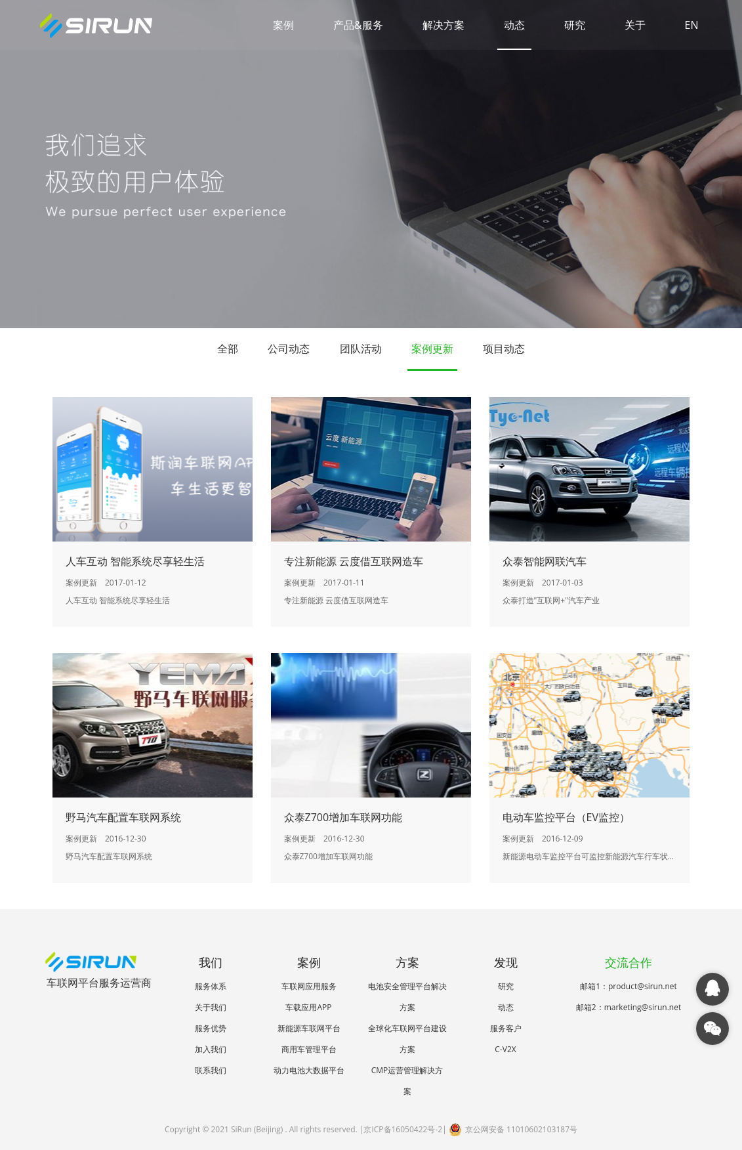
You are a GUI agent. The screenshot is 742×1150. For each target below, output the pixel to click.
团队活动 (361, 348)
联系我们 (210, 1070)
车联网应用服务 (309, 986)
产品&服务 (358, 25)
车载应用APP (308, 1007)
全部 (227, 348)
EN (692, 25)
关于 (635, 25)
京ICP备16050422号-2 (402, 1129)
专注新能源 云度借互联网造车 (353, 561)
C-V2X (505, 1049)
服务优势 (210, 1028)
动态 (514, 25)
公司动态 (289, 348)
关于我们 (210, 1007)
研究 (574, 25)
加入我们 (210, 1049)
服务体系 (210, 986)
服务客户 (506, 1028)
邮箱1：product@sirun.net (628, 986)
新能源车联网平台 (309, 1028)
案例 (283, 25)
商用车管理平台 (309, 1049)
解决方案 (443, 25)
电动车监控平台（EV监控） (566, 817)
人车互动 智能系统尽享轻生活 (135, 561)
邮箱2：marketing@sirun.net (628, 1007)
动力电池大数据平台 (309, 1070)
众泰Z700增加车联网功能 (343, 817)
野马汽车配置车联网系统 (123, 817)
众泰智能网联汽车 (545, 561)
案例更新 (432, 348)
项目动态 (504, 348)
